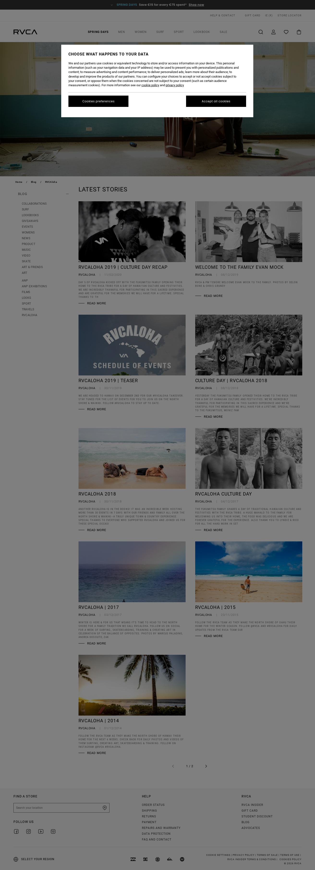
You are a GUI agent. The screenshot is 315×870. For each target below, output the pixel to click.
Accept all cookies (216, 101)
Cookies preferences (98, 101)
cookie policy (150, 85)
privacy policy (175, 85)
